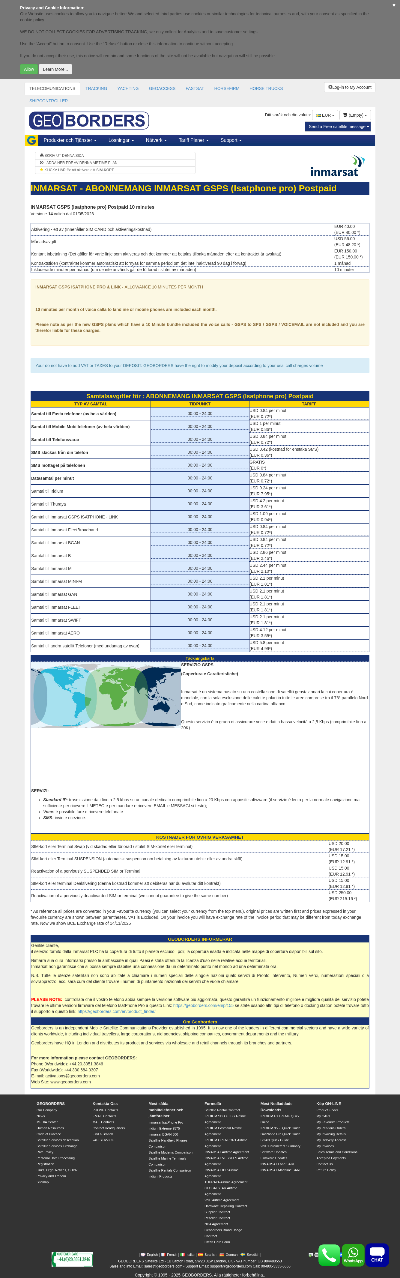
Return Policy (326, 1170)
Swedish (249, 1254)
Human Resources (50, 1128)
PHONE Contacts (105, 1110)
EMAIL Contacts (104, 1116)
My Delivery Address (331, 1140)
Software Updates (274, 1152)
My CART (323, 1116)
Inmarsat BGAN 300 (163, 1134)
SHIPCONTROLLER (48, 100)
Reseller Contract (217, 1218)
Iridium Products (160, 1176)
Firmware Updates (274, 1158)
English (149, 1254)
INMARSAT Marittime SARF (281, 1170)
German (228, 1254)
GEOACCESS (162, 88)
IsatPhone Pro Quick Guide (280, 1134)
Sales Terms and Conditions (336, 1152)
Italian (187, 1254)
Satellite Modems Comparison (170, 1152)
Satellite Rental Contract (222, 1110)
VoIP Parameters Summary (280, 1146)
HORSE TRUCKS (266, 88)
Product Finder (327, 1110)
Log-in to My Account (350, 87)
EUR (325, 115)
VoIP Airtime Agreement (221, 1200)
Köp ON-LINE (328, 1103)
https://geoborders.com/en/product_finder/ (117, 1011)
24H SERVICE (103, 1140)
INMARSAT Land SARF (278, 1164)
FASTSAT (195, 88)
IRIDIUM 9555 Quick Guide (280, 1128)
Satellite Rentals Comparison (169, 1170)
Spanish (207, 1254)
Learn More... (55, 69)
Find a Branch (103, 1134)
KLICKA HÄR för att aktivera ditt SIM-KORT (77, 170)
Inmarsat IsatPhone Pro (165, 1122)
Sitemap (43, 1182)
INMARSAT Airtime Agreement (226, 1152)
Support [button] (231, 140)
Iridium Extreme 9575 (164, 1128)
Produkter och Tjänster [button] (70, 140)
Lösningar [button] (121, 140)
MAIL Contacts (103, 1122)
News (41, 1116)
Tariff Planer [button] (194, 140)
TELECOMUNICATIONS (52, 88)
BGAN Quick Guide (275, 1140)
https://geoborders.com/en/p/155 (203, 1005)
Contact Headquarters (109, 1128)
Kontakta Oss (105, 1103)
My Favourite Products (332, 1122)
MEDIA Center (47, 1122)
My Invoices (325, 1146)
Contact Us (324, 1164)
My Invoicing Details (331, 1134)
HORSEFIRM (227, 88)
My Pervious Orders (330, 1128)
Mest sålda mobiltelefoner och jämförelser (165, 1109)
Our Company (47, 1110)
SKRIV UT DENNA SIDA (62, 156)
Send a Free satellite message (339, 126)
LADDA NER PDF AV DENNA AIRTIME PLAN (79, 163)
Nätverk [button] (156, 140)
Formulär (212, 1103)
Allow (29, 69)
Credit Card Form (217, 1242)
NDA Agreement (216, 1224)
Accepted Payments (331, 1158)
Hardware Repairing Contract (225, 1206)
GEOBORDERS (51, 1103)
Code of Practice (49, 1134)
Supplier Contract (217, 1212)
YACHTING (128, 88)
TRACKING (96, 88)
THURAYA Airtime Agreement (225, 1182)
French (169, 1254)
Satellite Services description (58, 1140)
